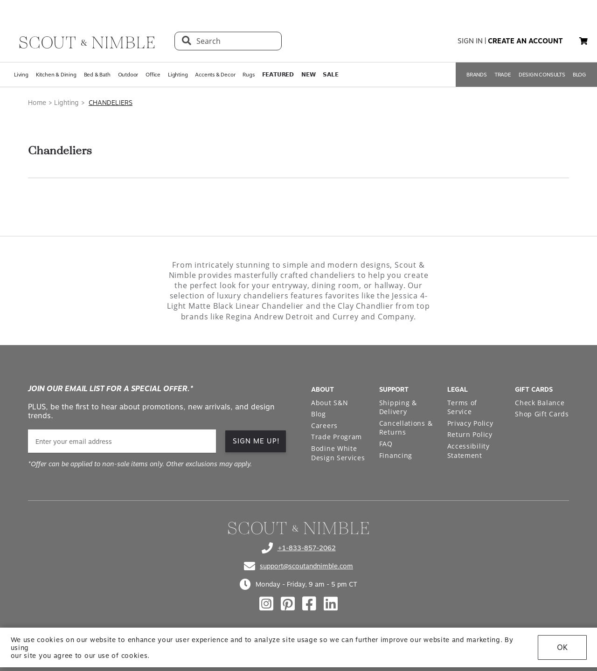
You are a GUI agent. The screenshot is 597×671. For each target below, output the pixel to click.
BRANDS (476, 74)
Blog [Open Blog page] (318, 413)
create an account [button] (525, 41)
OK (562, 651)
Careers (324, 425)
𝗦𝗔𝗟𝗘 (330, 74)
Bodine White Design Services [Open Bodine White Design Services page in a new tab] (338, 453)
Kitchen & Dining (56, 74)
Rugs (248, 74)
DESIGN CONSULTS (542, 74)
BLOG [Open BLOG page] (579, 74)
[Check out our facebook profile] (309, 604)
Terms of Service (462, 407)
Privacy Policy (470, 423)
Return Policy (470, 434)
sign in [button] (470, 41)
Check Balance (539, 402)
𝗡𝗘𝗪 (308, 74)
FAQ (386, 443)
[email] (122, 441)
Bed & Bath (97, 74)
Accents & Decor (215, 74)
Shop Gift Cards (542, 413)
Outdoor (128, 74)
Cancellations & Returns (406, 428)
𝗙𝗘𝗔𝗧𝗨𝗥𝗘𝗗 (278, 74)
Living (21, 74)
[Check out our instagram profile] (266, 604)
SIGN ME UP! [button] (256, 441)
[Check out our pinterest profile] (288, 604)
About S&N (329, 402)
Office (153, 74)
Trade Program (336, 436)
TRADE (502, 74)
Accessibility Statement (468, 451)
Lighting (177, 74)
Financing (395, 455)
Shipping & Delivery (398, 407)
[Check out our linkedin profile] (331, 604)
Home (37, 102)
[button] (583, 41)
